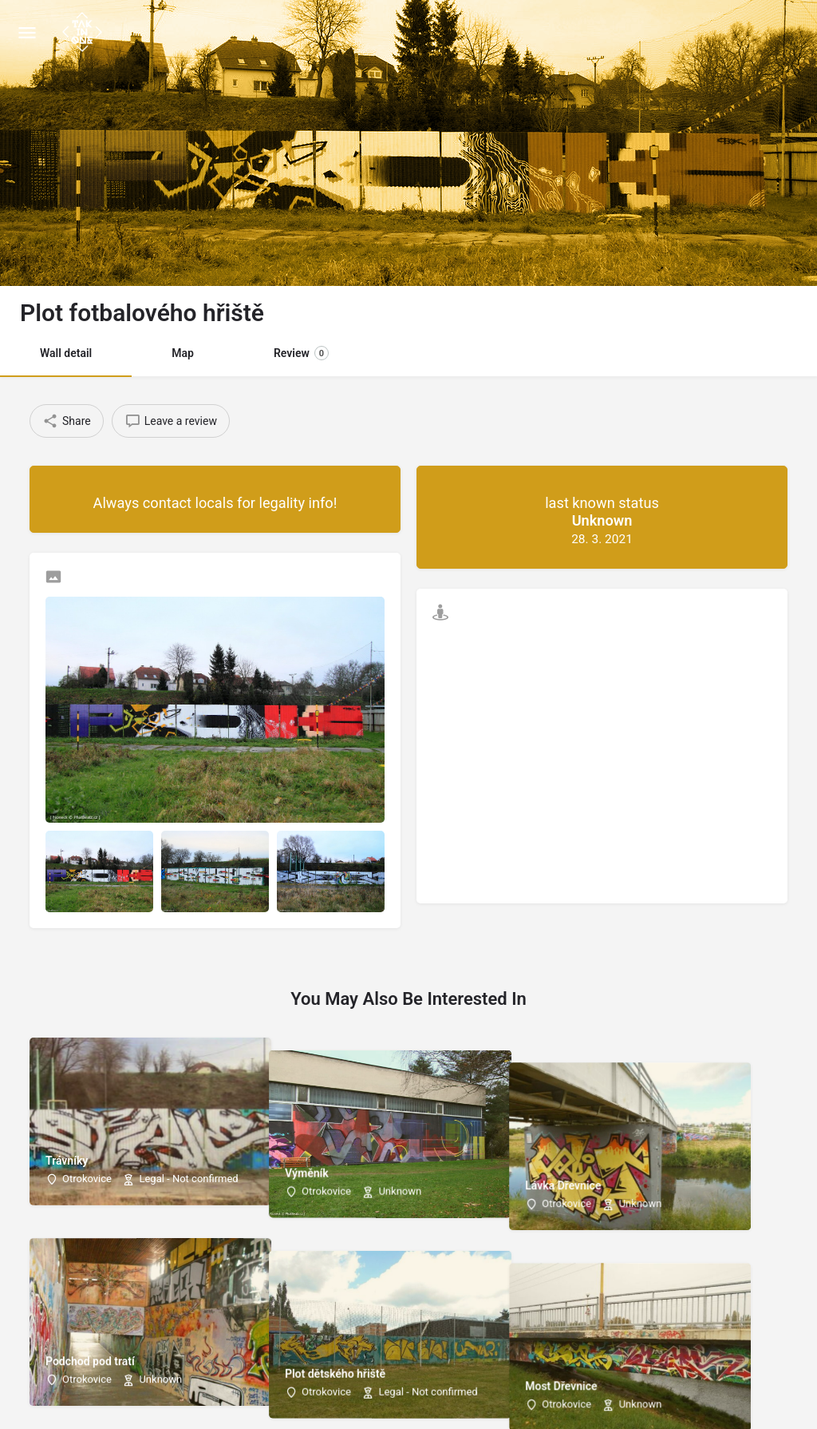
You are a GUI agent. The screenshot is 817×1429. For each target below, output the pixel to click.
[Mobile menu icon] (27, 32)
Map (183, 353)
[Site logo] (84, 32)
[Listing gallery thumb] (215, 710)
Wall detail (66, 353)
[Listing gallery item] (99, 871)
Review (301, 353)
